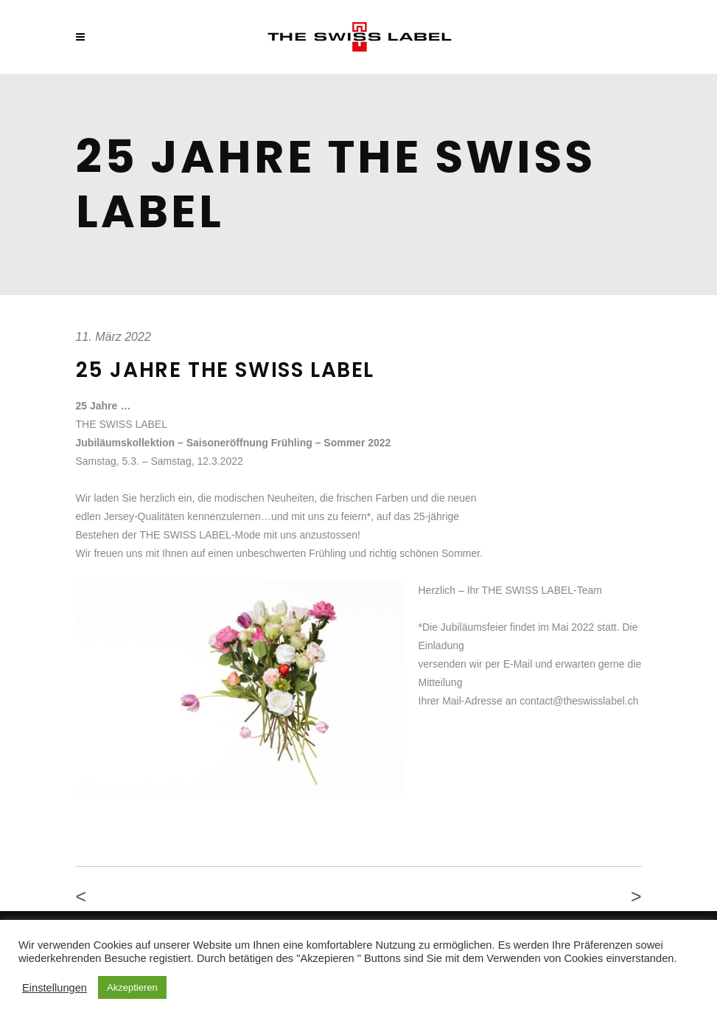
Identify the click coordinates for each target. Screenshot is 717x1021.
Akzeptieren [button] (132, 987)
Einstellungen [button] (54, 988)
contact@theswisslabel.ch (579, 701)
